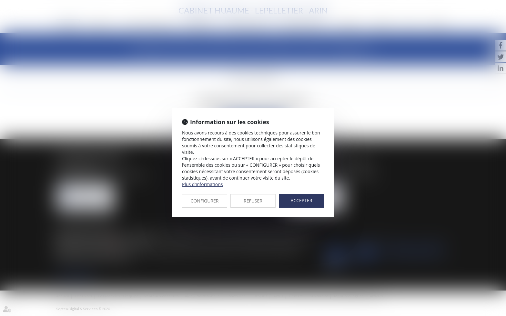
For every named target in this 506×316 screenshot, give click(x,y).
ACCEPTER (301, 200)
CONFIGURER (205, 201)
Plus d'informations (202, 184)
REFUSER (253, 201)
